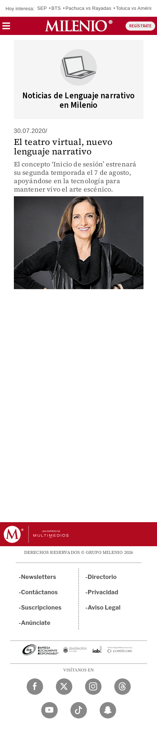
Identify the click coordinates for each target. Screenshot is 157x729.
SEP (42, 8)
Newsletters (38, 577)
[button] (6, 28)
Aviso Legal (104, 607)
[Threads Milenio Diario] (122, 686)
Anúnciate (35, 622)
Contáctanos (39, 592)
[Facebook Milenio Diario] (35, 686)
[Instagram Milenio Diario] (93, 686)
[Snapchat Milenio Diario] (108, 710)
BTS (56, 8)
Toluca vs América (135, 8)
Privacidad (103, 592)
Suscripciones (41, 607)
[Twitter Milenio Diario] (64, 686)
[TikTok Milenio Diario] (78, 710)
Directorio (102, 577)
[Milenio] (78, 26)
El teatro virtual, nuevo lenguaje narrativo (63, 146)
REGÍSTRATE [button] (140, 26)
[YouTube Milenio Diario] (49, 710)
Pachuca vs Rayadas (88, 8)
